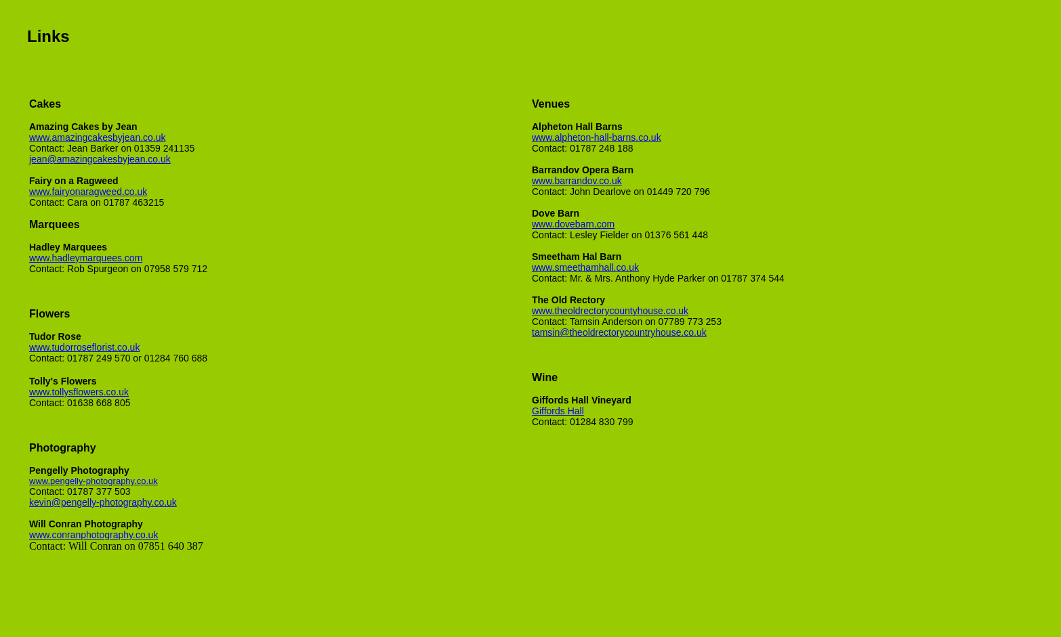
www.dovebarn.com (573, 224)
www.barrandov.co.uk (577, 180)
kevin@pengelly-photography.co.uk (103, 502)
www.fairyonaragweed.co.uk (88, 191)
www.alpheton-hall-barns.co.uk (596, 137)
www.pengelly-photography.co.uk (93, 481)
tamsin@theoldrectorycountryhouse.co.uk (619, 332)
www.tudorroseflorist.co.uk (84, 347)
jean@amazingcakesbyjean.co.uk (100, 159)
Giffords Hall (558, 410)
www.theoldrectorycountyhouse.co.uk (610, 310)
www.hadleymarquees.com (85, 257)
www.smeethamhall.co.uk (585, 267)
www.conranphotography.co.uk (93, 534)
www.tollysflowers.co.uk (79, 392)
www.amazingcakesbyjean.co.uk (97, 137)
